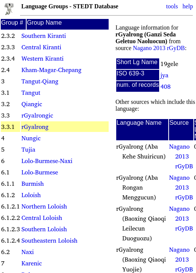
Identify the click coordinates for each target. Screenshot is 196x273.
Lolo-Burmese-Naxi (46, 161)
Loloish (31, 195)
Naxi (27, 252)
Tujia (28, 149)
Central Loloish (41, 218)
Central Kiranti (41, 47)
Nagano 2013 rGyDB (159, 48)
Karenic (31, 263)
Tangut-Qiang (39, 81)
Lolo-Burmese (39, 172)
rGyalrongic (37, 115)
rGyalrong (34, 127)
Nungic (30, 138)
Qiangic (31, 104)
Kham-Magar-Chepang (51, 70)
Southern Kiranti (43, 36)
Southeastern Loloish (49, 240)
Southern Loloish (44, 229)
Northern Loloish (44, 206)
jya (164, 75)
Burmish (32, 183)
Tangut (30, 92)
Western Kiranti (42, 58)
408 (165, 86)
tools (172, 6)
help (187, 6)
